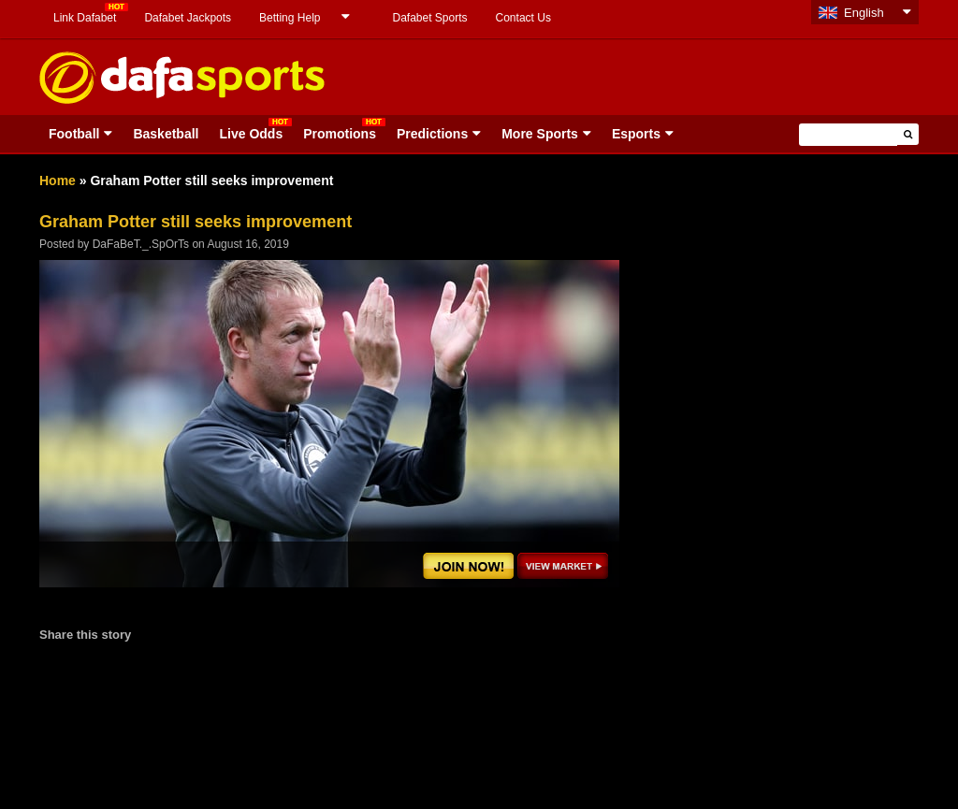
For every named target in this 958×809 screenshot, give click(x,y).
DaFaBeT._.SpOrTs (141, 244)
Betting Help (289, 17)
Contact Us (523, 17)
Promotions (339, 133)
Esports (636, 133)
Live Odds (251, 133)
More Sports (539, 133)
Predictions (432, 133)
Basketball (165, 133)
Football (74, 133)
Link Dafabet (84, 17)
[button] (908, 134)
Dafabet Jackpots (187, 17)
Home (57, 180)
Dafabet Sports (429, 17)
